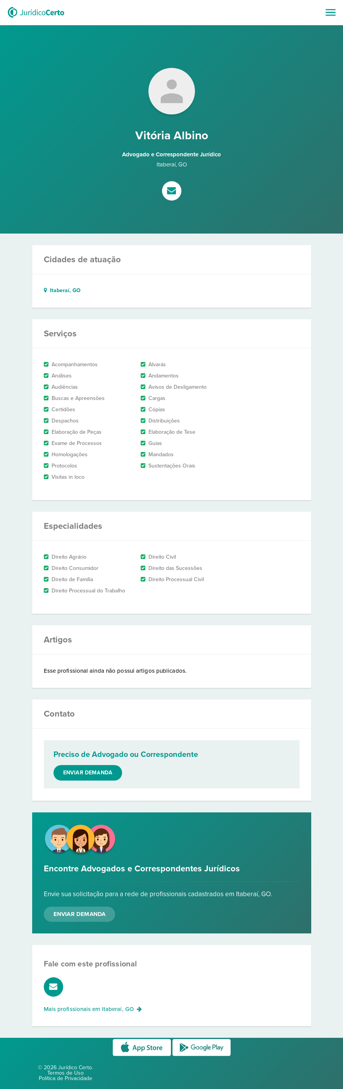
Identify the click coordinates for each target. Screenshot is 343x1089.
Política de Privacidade (65, 1078)
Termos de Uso (65, 1073)
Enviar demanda (88, 772)
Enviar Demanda (79, 914)
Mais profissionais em (93, 1009)
